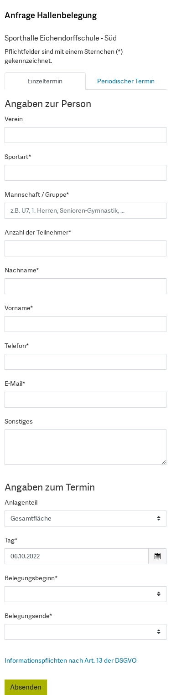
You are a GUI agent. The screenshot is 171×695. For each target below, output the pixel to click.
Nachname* (22, 270)
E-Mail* (15, 383)
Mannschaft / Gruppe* (37, 194)
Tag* (11, 540)
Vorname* (19, 308)
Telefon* (17, 346)
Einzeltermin (44, 81)
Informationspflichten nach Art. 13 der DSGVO (71, 660)
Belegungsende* (28, 616)
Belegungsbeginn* (31, 578)
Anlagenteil (21, 502)
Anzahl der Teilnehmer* (38, 232)
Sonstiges (19, 421)
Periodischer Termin (126, 81)
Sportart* (18, 157)
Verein (14, 119)
